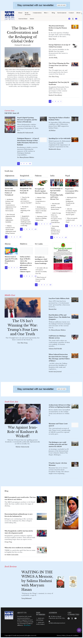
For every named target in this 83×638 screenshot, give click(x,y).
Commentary (37, 12)
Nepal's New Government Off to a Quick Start (71, 191)
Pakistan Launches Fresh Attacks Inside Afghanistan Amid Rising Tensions (10, 229)
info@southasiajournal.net (57, 623)
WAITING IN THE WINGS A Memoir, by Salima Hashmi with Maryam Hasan (37, 581)
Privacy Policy (61, 635)
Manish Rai (52, 309)
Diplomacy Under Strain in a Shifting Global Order (41, 218)
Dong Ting (8, 542)
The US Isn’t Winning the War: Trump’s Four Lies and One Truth (59, 65)
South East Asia (11, 402)
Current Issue (22, 18)
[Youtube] (76, 18)
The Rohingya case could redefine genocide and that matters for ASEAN (58, 444)
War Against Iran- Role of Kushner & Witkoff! (22, 431)
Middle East (10, 295)
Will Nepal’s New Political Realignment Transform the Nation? (71, 201)
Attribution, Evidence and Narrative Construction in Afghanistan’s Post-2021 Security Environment (10, 205)
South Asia (9, 171)
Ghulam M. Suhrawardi (22, 45)
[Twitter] (73, 18)
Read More (27, 625)
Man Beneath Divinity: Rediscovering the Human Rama (58, 28)
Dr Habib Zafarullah (11, 554)
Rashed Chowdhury (55, 95)
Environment (61, 12)
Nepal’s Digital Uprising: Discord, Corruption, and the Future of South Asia (27, 120)
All (30, 163)
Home (20, 12)
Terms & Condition (72, 635)
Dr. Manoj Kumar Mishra (25, 157)
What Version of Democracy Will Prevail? (41, 279)
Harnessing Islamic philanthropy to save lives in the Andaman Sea (55, 230)
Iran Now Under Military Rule (59, 298)
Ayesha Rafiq (53, 57)
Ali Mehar (52, 130)
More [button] (46, 12)
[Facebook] (69, 18)
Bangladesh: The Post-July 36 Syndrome (26, 191)
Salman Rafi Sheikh (55, 348)
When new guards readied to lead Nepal (71, 220)
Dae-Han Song (54, 76)
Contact (71, 12)
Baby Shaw (52, 39)
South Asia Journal (55, 371)
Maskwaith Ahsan (55, 149)
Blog (53, 12)
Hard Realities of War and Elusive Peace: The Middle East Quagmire (59, 317)
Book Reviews (27, 13)
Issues (32, 18)
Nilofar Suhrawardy (22, 447)
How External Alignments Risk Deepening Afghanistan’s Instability (10, 218)
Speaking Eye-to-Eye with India (60, 138)
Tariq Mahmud (26, 598)
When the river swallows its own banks (18, 547)
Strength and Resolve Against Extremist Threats (41, 191)
